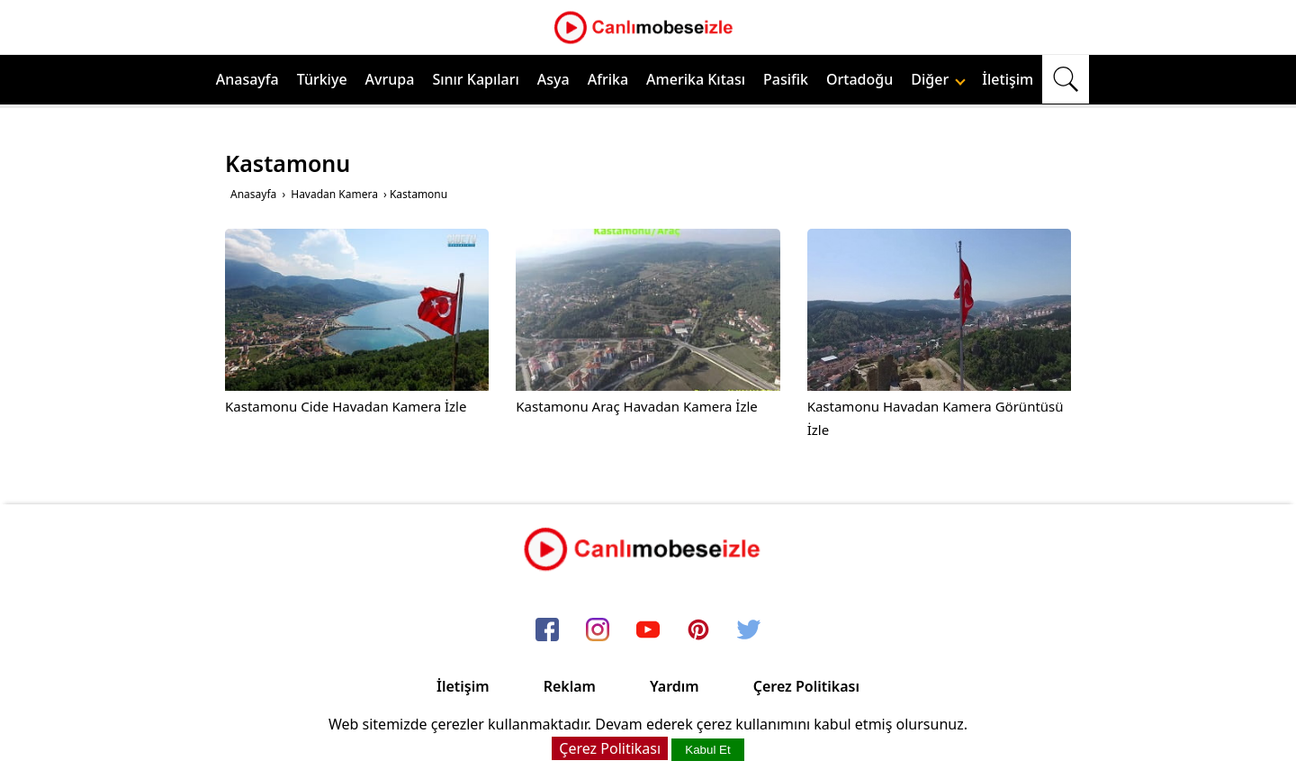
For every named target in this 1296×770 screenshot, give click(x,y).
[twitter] (748, 630)
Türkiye (322, 79)
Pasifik (785, 79)
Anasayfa (247, 79)
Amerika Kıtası (695, 79)
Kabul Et (707, 749)
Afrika (608, 79)
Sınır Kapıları (475, 79)
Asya (553, 79)
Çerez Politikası (806, 686)
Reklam (570, 686)
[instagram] (597, 630)
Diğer (938, 79)
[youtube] (648, 630)
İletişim (1007, 79)
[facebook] (547, 630)
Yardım (674, 686)
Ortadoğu (859, 79)
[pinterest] (698, 630)
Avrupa (390, 79)
